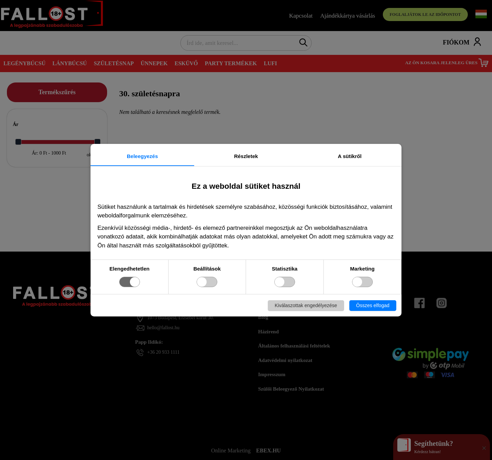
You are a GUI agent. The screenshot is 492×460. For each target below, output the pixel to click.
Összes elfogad (373, 305)
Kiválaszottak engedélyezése (306, 305)
